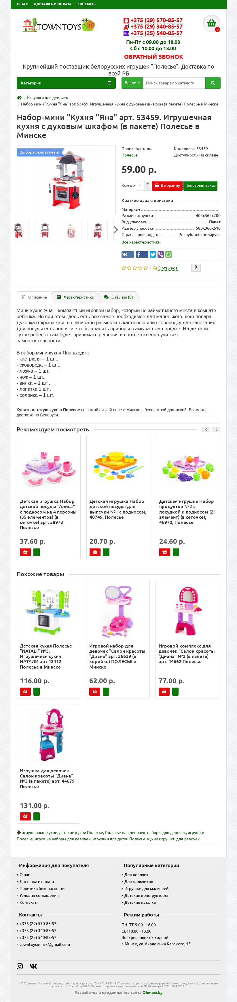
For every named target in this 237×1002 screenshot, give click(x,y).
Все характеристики (141, 242)
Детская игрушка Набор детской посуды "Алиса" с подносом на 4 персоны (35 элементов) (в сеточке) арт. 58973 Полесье (48, 514)
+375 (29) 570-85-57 (36, 923)
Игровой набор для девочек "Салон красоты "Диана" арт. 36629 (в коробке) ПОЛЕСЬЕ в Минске (117, 656)
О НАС (22, 4)
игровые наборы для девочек (63, 839)
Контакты (27, 902)
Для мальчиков (137, 881)
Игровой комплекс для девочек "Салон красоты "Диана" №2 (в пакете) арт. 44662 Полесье (187, 653)
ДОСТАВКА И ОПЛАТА (53, 4)
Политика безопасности (41, 888)
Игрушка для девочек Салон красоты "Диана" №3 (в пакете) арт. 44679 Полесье (47, 778)
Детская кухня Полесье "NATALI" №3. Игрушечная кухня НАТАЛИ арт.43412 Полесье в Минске (46, 656)
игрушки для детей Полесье (118, 839)
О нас (23, 874)
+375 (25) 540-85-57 (36, 937)
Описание (34, 297)
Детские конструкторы (145, 895)
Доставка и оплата (35, 881)
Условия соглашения (38, 895)
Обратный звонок (153, 57)
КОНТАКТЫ (86, 4)
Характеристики (75, 297)
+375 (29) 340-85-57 (36, 930)
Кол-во (128, 185)
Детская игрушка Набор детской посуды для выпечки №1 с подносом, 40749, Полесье (118, 509)
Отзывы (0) (118, 297)
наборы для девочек (166, 832)
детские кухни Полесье (81, 832)
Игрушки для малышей (145, 888)
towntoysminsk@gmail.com (43, 944)
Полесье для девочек (125, 832)
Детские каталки (139, 902)
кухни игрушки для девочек (173, 839)
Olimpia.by (153, 992)
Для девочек (135, 874)
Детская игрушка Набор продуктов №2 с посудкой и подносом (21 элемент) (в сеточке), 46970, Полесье (187, 512)
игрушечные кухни (39, 832)
